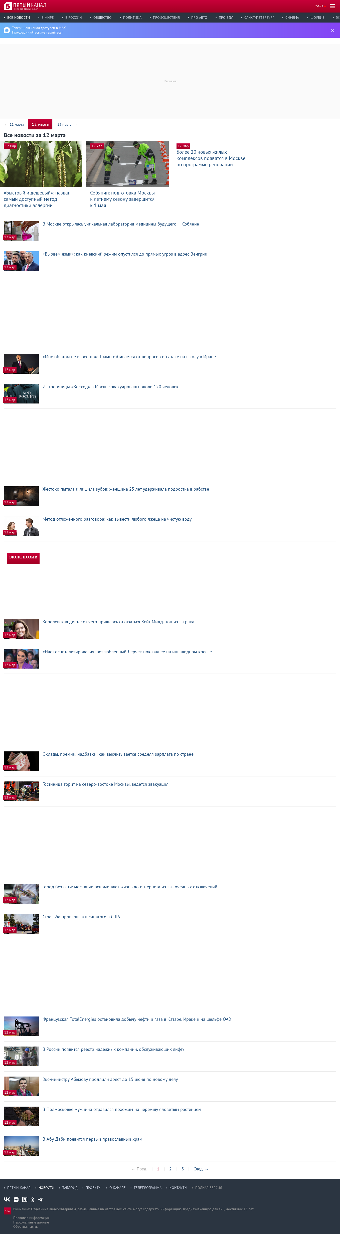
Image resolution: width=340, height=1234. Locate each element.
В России (73, 17)
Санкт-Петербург (259, 17)
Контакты (178, 1187)
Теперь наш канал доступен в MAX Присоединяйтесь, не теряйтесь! (39, 30)
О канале (117, 1187)
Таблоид (70, 1187)
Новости (46, 1187)
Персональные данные (31, 1222)
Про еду (226, 17)
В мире (48, 17)
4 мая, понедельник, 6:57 (26, 9)
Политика (132, 17)
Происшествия (166, 17)
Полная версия (208, 1187)
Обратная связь (25, 1226)
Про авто (199, 17)
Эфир (319, 6)
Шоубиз (317, 17)
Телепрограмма (147, 1187)
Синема (292, 17)
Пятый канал (19, 1187)
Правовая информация (31, 1217)
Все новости (18, 17)
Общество (102, 17)
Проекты (93, 1187)
